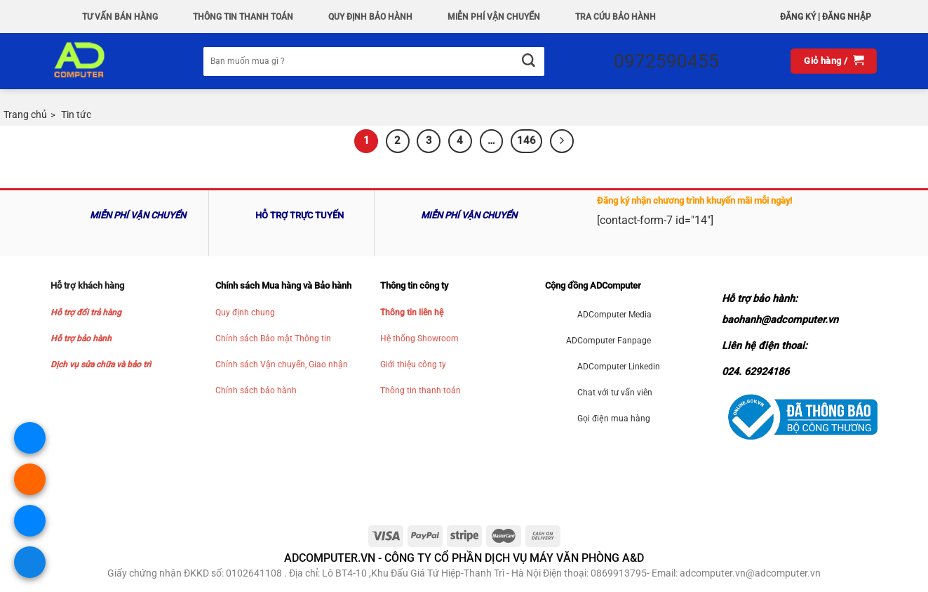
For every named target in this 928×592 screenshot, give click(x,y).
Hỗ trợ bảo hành (81, 338)
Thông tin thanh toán (420, 390)
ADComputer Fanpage (608, 341)
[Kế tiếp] (562, 141)
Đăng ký (798, 17)
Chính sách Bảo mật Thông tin (273, 338)
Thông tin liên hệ (411, 312)
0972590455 (666, 61)
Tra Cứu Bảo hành (615, 17)
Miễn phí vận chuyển (494, 17)
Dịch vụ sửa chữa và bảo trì (101, 364)
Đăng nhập (846, 17)
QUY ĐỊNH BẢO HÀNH (370, 17)
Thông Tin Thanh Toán (243, 17)
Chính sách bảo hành (256, 390)
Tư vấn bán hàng (120, 17)
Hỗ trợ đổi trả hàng (86, 312)
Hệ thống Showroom (419, 338)
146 (526, 140)
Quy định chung (245, 312)
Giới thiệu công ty (413, 364)
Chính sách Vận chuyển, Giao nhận (281, 364)
